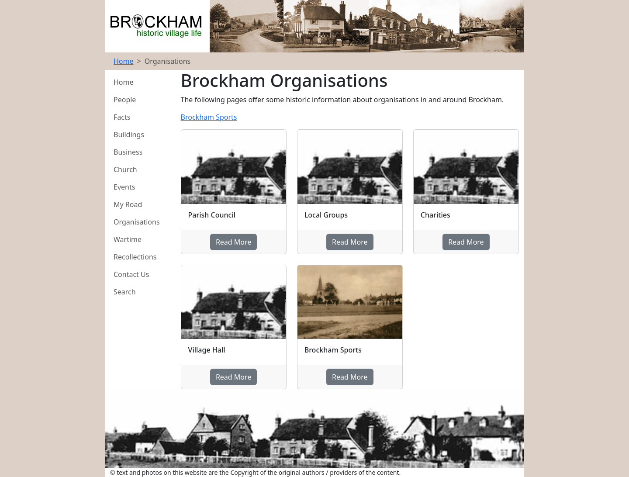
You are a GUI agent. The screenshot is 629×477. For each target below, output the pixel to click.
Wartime (128, 239)
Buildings (129, 134)
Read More (233, 242)
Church (125, 169)
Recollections (135, 257)
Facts (122, 117)
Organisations (137, 222)
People (125, 99)
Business (128, 152)
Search (125, 292)
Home (124, 61)
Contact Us (131, 274)
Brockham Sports (209, 117)
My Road (128, 204)
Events (124, 187)
